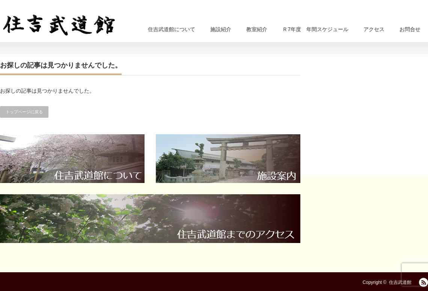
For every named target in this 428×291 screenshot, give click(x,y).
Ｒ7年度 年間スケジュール (315, 29)
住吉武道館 (400, 282)
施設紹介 (220, 29)
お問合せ (409, 29)
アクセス (373, 29)
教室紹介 (256, 29)
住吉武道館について (171, 29)
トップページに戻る (24, 112)
